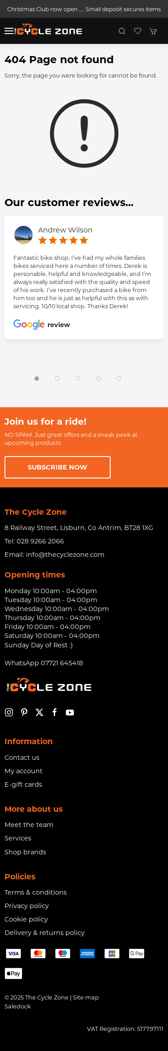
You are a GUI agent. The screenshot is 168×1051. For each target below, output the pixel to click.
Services (17, 838)
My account (23, 771)
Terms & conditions (35, 892)
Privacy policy (26, 906)
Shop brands (25, 852)
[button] (8, 31)
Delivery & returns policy (44, 933)
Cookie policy (26, 919)
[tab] (36, 378)
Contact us (21, 758)
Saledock (17, 1006)
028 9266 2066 (40, 541)
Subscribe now (57, 467)
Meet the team (28, 825)
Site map (86, 997)
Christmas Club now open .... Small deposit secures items (84, 9)
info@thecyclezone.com (65, 555)
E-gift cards (23, 784)
